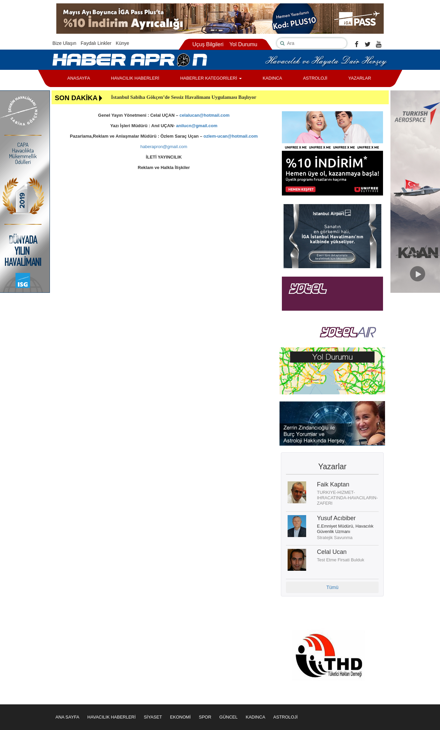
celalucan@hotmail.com (204, 115)
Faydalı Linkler (96, 43)
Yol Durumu (243, 44)
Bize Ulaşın (65, 43)
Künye (122, 43)
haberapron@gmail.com (163, 146)
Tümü (332, 587)
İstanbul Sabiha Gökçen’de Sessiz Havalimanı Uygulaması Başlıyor (183, 97)
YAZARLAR (359, 78)
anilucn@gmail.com (196, 125)
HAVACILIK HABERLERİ (135, 78)
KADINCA (272, 78)
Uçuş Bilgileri (207, 44)
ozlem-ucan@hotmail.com (231, 136)
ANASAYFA (78, 78)
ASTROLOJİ (315, 78)
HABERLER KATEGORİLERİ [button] (210, 78)
